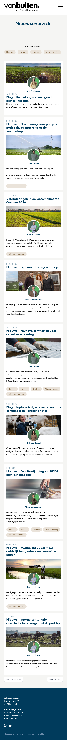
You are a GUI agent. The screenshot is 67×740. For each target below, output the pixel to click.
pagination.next (55, 679)
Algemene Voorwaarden (14, 734)
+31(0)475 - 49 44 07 (14, 712)
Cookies (41, 734)
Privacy (31, 734)
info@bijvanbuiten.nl (13, 715)
